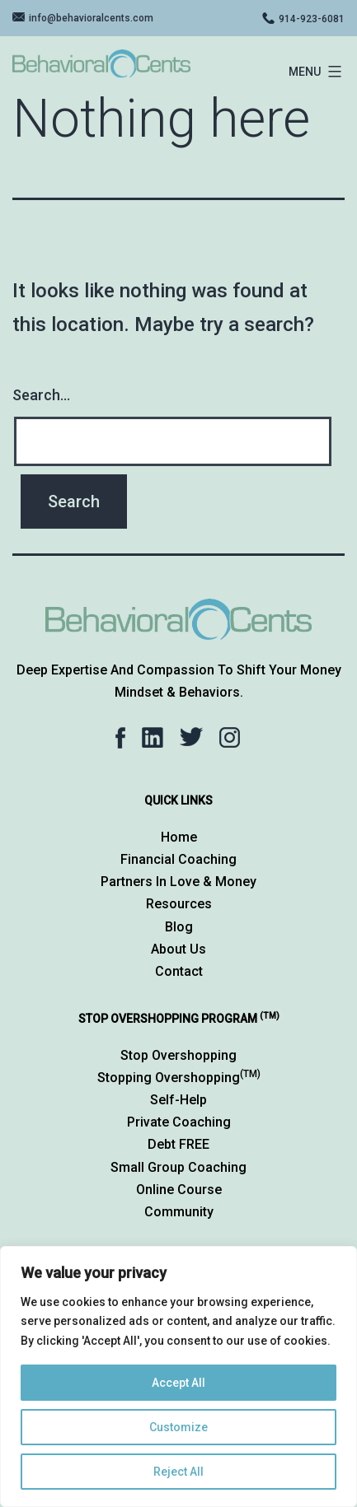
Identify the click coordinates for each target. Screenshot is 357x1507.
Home (179, 837)
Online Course (179, 1189)
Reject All (178, 1471)
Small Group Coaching (178, 1167)
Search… (41, 395)
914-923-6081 (312, 19)
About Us (178, 949)
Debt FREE (178, 1144)
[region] (178, 1376)
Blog (179, 927)
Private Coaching (179, 1122)
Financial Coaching (178, 859)
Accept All (178, 1382)
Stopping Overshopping (179, 1077)
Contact (179, 971)
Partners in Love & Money (178, 881)
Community (179, 1212)
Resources (179, 904)
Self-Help (178, 1100)
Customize (178, 1427)
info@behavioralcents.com (91, 18)
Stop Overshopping (178, 1055)
